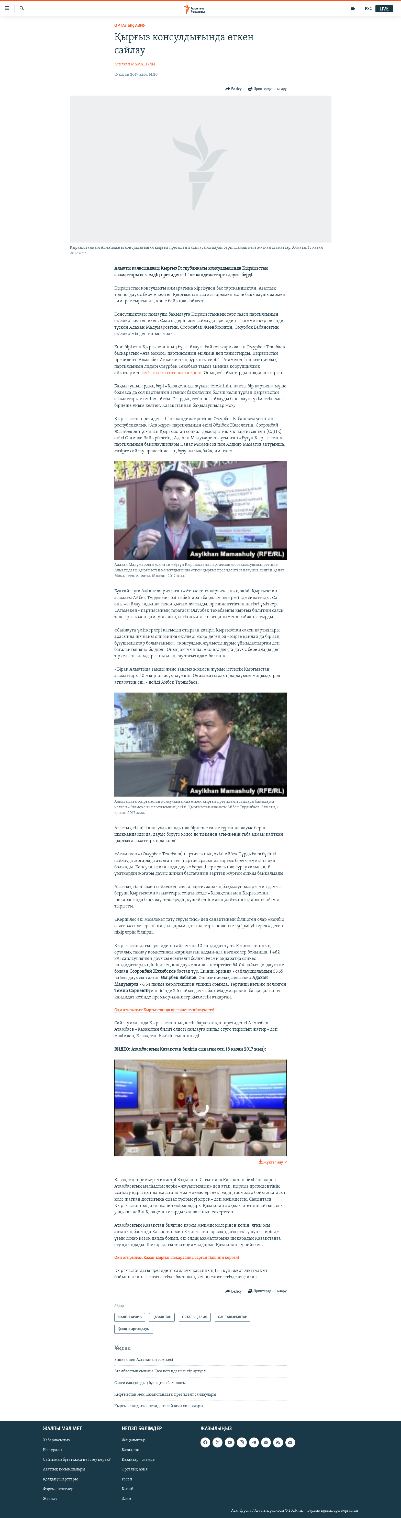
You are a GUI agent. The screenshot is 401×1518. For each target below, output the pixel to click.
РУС (368, 9)
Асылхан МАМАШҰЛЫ (134, 64)
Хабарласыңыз (56, 1440)
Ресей (127, 1479)
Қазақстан (131, 1450)
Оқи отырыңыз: (164, 1010)
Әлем (126, 1499)
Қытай (127, 1489)
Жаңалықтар (133, 1440)
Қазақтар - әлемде (138, 1460)
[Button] (233, 89)
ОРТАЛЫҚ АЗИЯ (130, 25)
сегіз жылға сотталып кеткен (172, 373)
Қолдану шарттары (60, 1479)
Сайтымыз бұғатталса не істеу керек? (76, 1460)
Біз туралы (52, 1450)
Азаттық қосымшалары (64, 1469)
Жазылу (50, 1499)
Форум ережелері (59, 1489)
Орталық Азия (135, 1469)
